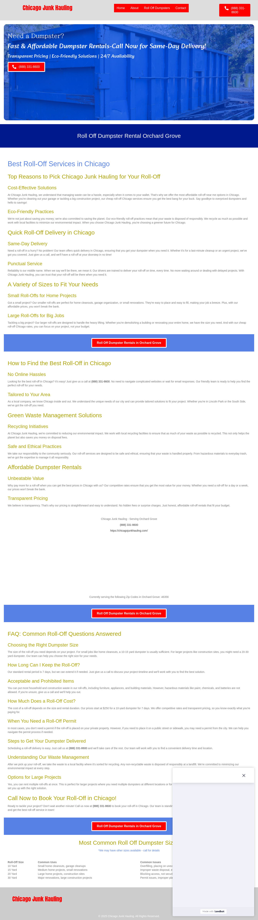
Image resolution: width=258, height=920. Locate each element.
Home (121, 8)
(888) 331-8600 (100, 381)
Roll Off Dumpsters (157, 8)
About (134, 8)
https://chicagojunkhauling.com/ (129, 530)
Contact (180, 8)
